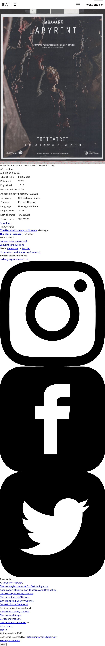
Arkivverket (6, 626)
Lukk (3, 644)
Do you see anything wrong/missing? (20, 252)
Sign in (3, 629)
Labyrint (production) (12, 244)
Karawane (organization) (13, 241)
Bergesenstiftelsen (10, 618)
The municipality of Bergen (14, 597)
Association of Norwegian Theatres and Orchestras (28, 589)
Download (5, 223)
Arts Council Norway (11, 582)
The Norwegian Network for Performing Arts (24, 586)
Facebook (12, 248)
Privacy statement (10, 640)
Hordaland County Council (14, 611)
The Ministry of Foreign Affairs (16, 593)
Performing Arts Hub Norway (41, 636)
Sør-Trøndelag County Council (16, 600)
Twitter (26, 248)
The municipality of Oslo (13, 622)
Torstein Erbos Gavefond (14, 604)
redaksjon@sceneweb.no (14, 259)
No (88, 4)
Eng (98, 4)
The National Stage (10, 615)
